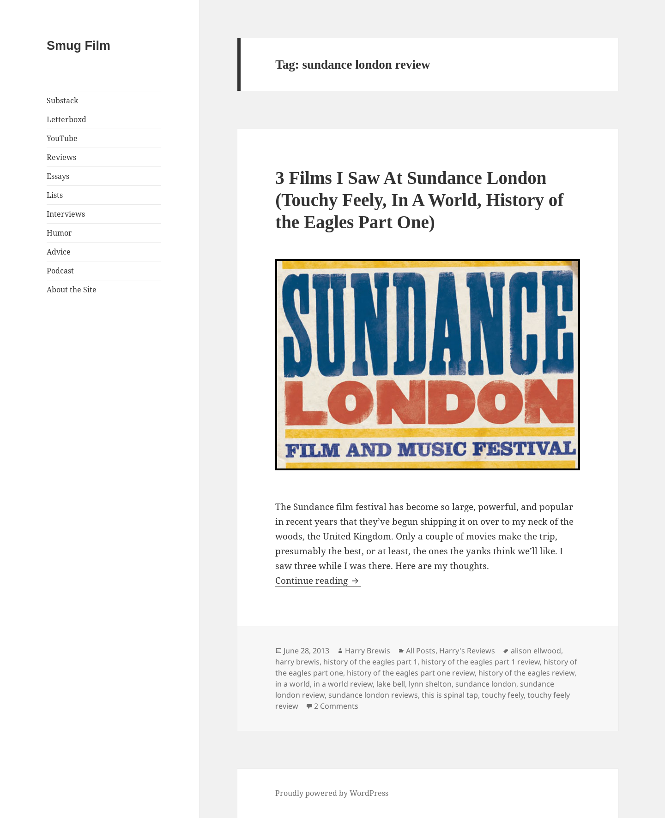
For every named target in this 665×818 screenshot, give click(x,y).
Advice (59, 252)
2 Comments (336, 706)
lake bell (390, 684)
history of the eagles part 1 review (480, 662)
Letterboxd (66, 119)
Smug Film (78, 46)
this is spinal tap (450, 695)
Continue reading (318, 581)
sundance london (485, 684)
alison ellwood (536, 651)
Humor (59, 233)
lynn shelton (430, 684)
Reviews (61, 157)
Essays (58, 176)
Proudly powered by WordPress (331, 793)
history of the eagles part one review (411, 673)
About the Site (72, 290)
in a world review (343, 684)
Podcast (60, 271)
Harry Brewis (367, 651)
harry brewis (297, 662)
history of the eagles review (526, 673)
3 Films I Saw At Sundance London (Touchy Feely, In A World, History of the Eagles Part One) (419, 200)
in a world (292, 684)
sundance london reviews (373, 695)
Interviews (66, 214)
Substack (62, 100)
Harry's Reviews (467, 651)
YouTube (62, 138)
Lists (55, 195)
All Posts (420, 651)
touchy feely (503, 695)
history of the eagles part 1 (370, 662)
